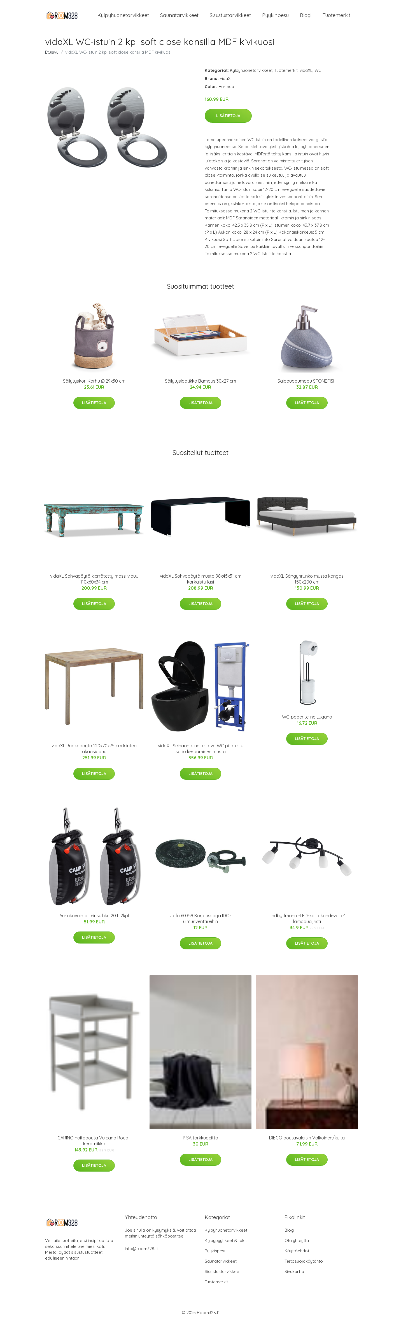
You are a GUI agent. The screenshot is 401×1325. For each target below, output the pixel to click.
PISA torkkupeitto (200, 1140)
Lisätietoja (228, 118)
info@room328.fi (141, 1251)
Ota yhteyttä (297, 1243)
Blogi (305, 16)
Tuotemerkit (336, 16)
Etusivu (52, 55)
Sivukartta (294, 1274)
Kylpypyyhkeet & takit (226, 1243)
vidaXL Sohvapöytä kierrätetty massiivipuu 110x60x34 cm (94, 581)
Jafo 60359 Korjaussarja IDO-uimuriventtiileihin (200, 921)
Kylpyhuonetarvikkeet (123, 16)
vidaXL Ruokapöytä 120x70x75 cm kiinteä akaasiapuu (94, 751)
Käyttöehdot (297, 1253)
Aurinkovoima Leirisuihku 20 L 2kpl (94, 918)
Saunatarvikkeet (179, 16)
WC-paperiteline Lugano (307, 719)
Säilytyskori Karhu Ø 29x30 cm (94, 384)
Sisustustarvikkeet (230, 16)
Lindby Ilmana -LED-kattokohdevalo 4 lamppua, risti (307, 921)
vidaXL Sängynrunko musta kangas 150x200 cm (307, 581)
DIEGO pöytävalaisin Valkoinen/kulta (307, 1140)
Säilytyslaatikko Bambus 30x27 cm (200, 384)
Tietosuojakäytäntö (304, 1264)
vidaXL (306, 73)
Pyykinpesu (275, 16)
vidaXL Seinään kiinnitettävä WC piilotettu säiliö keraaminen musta (200, 751)
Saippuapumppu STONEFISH (307, 384)
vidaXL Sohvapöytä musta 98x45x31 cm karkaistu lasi (200, 581)
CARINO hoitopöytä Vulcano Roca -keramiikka (94, 1143)
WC (317, 73)
